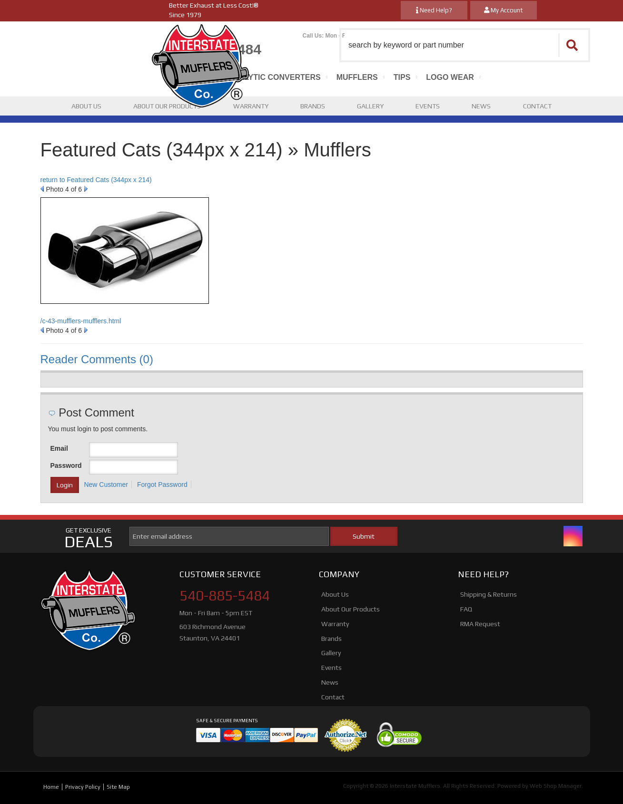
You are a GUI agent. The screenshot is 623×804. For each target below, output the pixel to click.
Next (86, 189)
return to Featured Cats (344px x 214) (96, 180)
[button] (465, 45)
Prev (42, 189)
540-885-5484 (224, 596)
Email (59, 448)
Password (66, 465)
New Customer (106, 484)
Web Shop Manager (556, 786)
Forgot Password (162, 484)
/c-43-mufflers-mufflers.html (80, 321)
